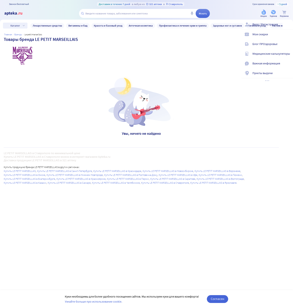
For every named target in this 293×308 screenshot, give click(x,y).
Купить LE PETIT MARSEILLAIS (20, 171)
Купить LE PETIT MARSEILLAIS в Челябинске (116, 182)
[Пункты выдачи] (288, 76)
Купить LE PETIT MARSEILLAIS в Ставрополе (165, 182)
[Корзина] (284, 14)
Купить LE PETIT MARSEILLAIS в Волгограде (220, 179)
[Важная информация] (288, 66)
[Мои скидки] (288, 37)
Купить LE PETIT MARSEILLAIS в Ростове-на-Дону (130, 175)
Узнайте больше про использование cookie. (93, 301)
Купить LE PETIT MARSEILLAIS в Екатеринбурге (29, 179)
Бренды (18, 34)
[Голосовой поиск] (192, 13)
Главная (8, 34)
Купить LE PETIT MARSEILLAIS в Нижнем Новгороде (75, 175)
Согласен (217, 299)
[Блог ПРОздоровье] (288, 47)
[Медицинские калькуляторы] (288, 57)
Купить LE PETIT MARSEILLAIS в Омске (24, 175)
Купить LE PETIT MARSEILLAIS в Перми (128, 179)
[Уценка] (273, 14)
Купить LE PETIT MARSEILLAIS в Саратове (172, 179)
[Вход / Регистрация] (288, 27)
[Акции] (263, 14)
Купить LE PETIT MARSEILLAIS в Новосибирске (168, 171)
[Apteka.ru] (16, 13)
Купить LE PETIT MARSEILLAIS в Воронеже (217, 171)
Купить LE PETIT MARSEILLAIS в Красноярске (81, 179)
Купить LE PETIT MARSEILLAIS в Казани (25, 182)
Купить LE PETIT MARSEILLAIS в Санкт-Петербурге (64, 171)
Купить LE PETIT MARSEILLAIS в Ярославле (213, 182)
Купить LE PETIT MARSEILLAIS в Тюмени (220, 175)
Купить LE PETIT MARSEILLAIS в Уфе (178, 175)
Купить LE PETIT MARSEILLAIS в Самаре (69, 182)
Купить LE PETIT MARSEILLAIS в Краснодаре (117, 171)
